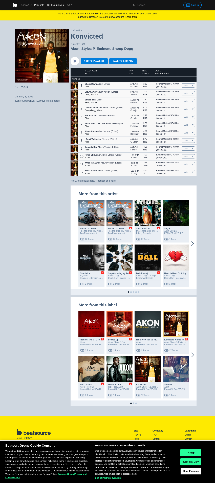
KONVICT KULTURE (173, 233)
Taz (123, 342)
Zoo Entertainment (88, 233)
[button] (74, 85)
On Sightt (152, 276)
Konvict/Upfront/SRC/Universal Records (174, 84)
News (136, 439)
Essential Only (191, 463)
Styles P (88, 48)
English (188, 435)
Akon (75, 48)
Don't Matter (86, 384)
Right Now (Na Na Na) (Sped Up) (151, 340)
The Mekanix (86, 231)
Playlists (39, 5)
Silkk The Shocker (155, 231)
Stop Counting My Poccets (121, 273)
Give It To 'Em (114, 384)
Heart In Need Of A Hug (175, 273)
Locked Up (113, 340)
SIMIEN (173, 231)
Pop (145, 173)
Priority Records (143, 233)
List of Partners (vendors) (108, 479)
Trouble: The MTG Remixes (93, 340)
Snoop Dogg (122, 48)
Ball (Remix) (142, 273)
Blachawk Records (144, 278)
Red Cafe (90, 387)
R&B (145, 87)
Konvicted (141, 384)
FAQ (155, 435)
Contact (156, 439)
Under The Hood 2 (88, 228)
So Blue (168, 384)
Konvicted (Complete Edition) (178, 340)
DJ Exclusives (55, 5)
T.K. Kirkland (98, 231)
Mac (144, 231)
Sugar (167, 228)
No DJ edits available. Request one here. (93, 180)
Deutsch (188, 439)
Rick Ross (112, 387)
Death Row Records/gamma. (177, 278)
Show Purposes (191, 472)
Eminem (103, 48)
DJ (69, 5)
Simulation (85, 273)
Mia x (138, 231)
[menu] (24, 5)
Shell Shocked (143, 228)
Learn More (131, 17)
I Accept (191, 453)
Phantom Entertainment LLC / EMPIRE (97, 278)
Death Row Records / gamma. (121, 278)
